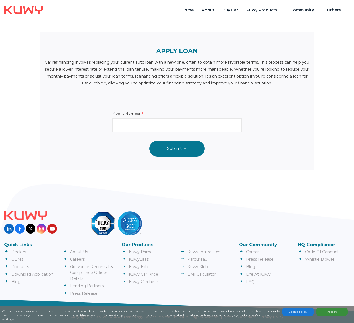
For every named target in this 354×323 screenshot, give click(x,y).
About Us (79, 251)
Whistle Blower (319, 259)
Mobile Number (128, 113)
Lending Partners (87, 285)
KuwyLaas (139, 259)
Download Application (32, 274)
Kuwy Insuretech (204, 251)
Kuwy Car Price (143, 274)
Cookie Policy (298, 312)
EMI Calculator (202, 274)
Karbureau (197, 259)
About (208, 9)
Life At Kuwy (258, 274)
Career (252, 251)
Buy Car (230, 9)
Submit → (177, 148)
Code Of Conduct (322, 251)
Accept (332, 312)
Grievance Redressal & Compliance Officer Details (91, 272)
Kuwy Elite (139, 266)
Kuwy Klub (198, 266)
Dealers (18, 251)
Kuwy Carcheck (144, 281)
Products (20, 266)
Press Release (83, 293)
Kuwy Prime (141, 251)
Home (187, 9)
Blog (15, 281)
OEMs (17, 259)
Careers (77, 259)
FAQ (250, 281)
